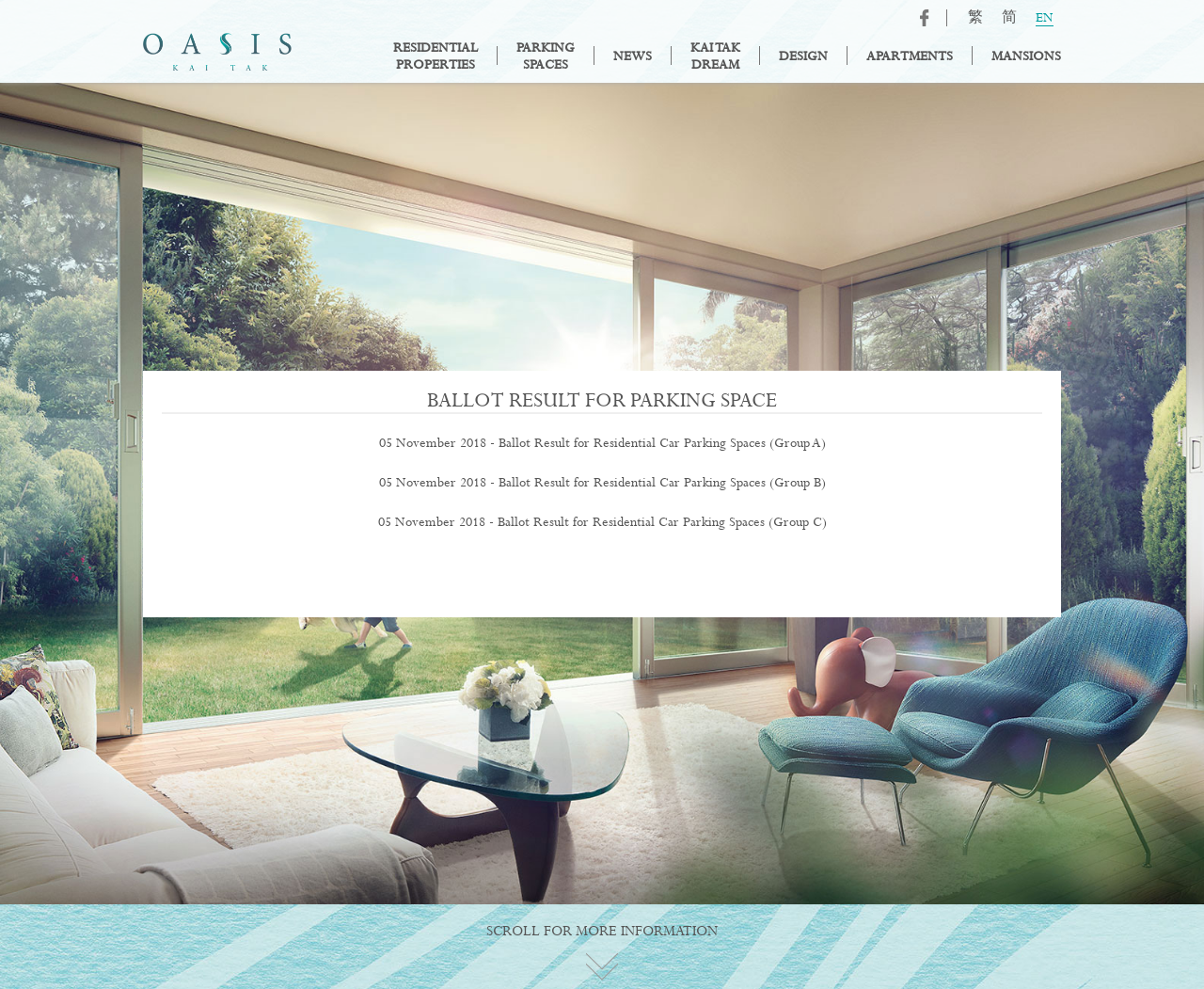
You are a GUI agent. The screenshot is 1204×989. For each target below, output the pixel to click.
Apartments (909, 56)
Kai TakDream (715, 56)
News (632, 56)
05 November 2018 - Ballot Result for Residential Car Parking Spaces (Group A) (602, 443)
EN (1045, 18)
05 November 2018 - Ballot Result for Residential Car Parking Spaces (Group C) (602, 522)
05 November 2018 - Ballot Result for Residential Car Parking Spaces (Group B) (602, 482)
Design (803, 56)
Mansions (1026, 56)
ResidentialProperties (435, 56)
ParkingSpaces (545, 56)
